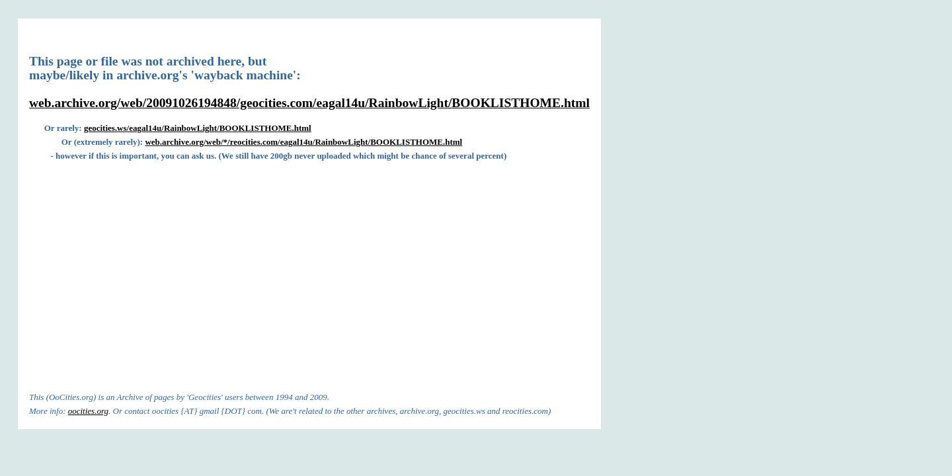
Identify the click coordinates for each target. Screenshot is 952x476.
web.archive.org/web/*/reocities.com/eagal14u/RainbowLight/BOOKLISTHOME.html (303, 142)
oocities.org (88, 411)
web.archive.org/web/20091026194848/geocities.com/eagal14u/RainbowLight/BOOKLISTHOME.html (309, 103)
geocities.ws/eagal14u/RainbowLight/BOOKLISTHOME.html (197, 128)
